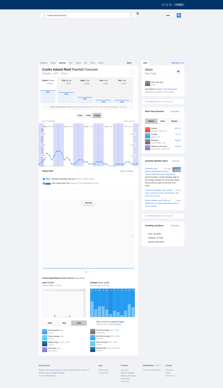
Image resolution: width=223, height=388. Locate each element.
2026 (50, 323)
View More (175, 111)
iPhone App (103, 370)
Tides (92, 63)
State (162, 121)
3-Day (88, 115)
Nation (151, 121)
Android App (103, 373)
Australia (46, 73)
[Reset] (122, 15)
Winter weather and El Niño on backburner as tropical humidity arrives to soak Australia (163, 203)
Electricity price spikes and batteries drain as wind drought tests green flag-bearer (163, 177)
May (64, 323)
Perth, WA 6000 (154, 234)
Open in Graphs (126, 171)
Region (174, 121)
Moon (78, 63)
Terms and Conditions (152, 370)
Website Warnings (128, 376)
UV (85, 63)
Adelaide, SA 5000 (155, 238)
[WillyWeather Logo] (52, 5)
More (129, 63)
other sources (58, 373)
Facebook (169, 370)
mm (168, 15)
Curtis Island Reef (70, 73)
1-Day (79, 115)
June (79, 323)
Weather (44, 63)
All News (175, 161)
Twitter (168, 373)
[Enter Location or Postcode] (88, 15)
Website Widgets (127, 373)
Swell (101, 63)
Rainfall (62, 63)
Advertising (125, 378)
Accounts (124, 370)
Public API (125, 381)
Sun (71, 63)
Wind (53, 63)
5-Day (97, 115)
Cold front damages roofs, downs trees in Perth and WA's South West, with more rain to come (163, 193)
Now (145, 63)
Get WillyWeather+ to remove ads (159, 102)
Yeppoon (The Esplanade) (166, 89)
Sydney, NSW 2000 (156, 242)
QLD (55, 73)
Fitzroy (64, 73)
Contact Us (170, 376)
